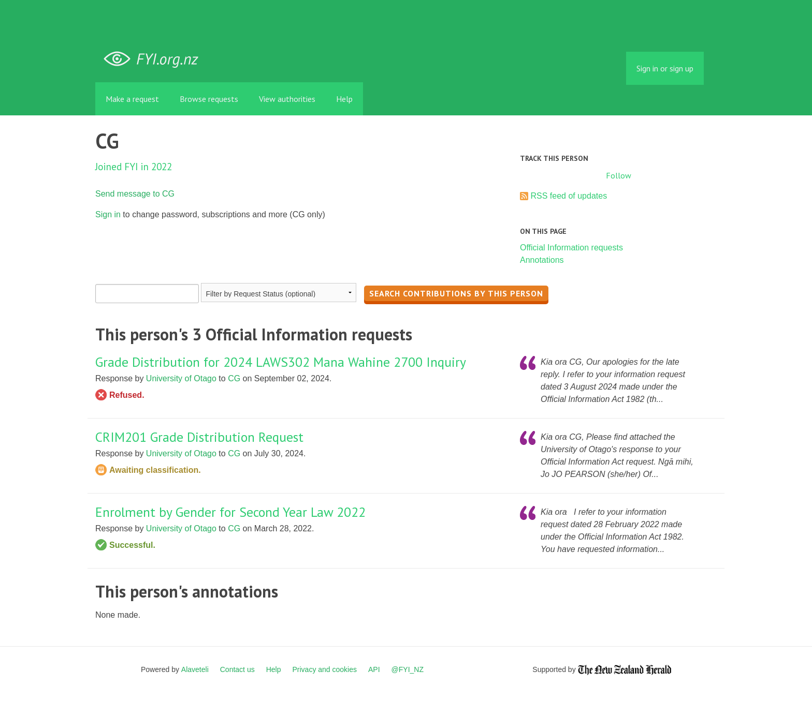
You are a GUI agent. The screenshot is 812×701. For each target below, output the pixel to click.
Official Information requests (571, 247)
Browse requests (209, 99)
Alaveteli (195, 669)
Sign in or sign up (664, 68)
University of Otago (181, 378)
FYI (155, 59)
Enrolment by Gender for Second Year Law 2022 (230, 511)
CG (234, 378)
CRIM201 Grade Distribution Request (199, 436)
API (374, 669)
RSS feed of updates (568, 195)
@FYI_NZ (408, 669)
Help (344, 99)
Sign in (108, 214)
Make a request (132, 99)
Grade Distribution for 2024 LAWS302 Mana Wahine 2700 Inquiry (280, 361)
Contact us (237, 669)
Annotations (542, 260)
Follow (618, 175)
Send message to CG (135, 193)
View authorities (287, 99)
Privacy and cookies (324, 669)
